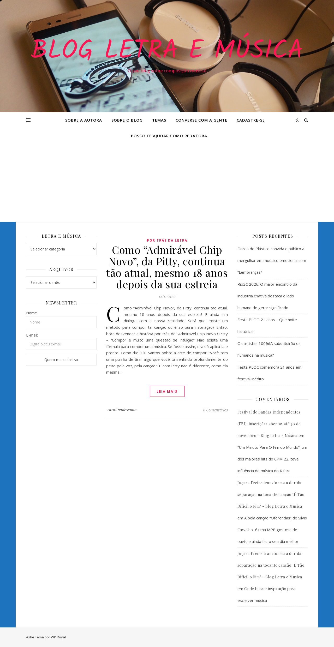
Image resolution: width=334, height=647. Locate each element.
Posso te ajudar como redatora (169, 135)
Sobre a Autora (83, 120)
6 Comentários (215, 409)
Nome (31, 312)
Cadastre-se (251, 120)
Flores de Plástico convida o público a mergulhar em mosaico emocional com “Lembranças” (271, 260)
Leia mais (167, 391)
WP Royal (58, 637)
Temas (159, 120)
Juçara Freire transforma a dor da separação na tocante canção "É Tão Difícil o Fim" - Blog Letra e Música (271, 494)
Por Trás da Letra (167, 240)
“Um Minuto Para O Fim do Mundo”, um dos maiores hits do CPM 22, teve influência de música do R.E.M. (272, 459)
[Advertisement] (167, 182)
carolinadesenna (122, 409)
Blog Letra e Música (167, 51)
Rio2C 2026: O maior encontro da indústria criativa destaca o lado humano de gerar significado (267, 295)
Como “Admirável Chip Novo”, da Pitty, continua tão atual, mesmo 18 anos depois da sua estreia (167, 267)
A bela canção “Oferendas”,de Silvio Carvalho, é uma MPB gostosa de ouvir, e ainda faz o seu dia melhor (272, 529)
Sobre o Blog (127, 120)
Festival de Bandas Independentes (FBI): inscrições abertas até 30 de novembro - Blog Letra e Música (269, 424)
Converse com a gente (201, 120)
